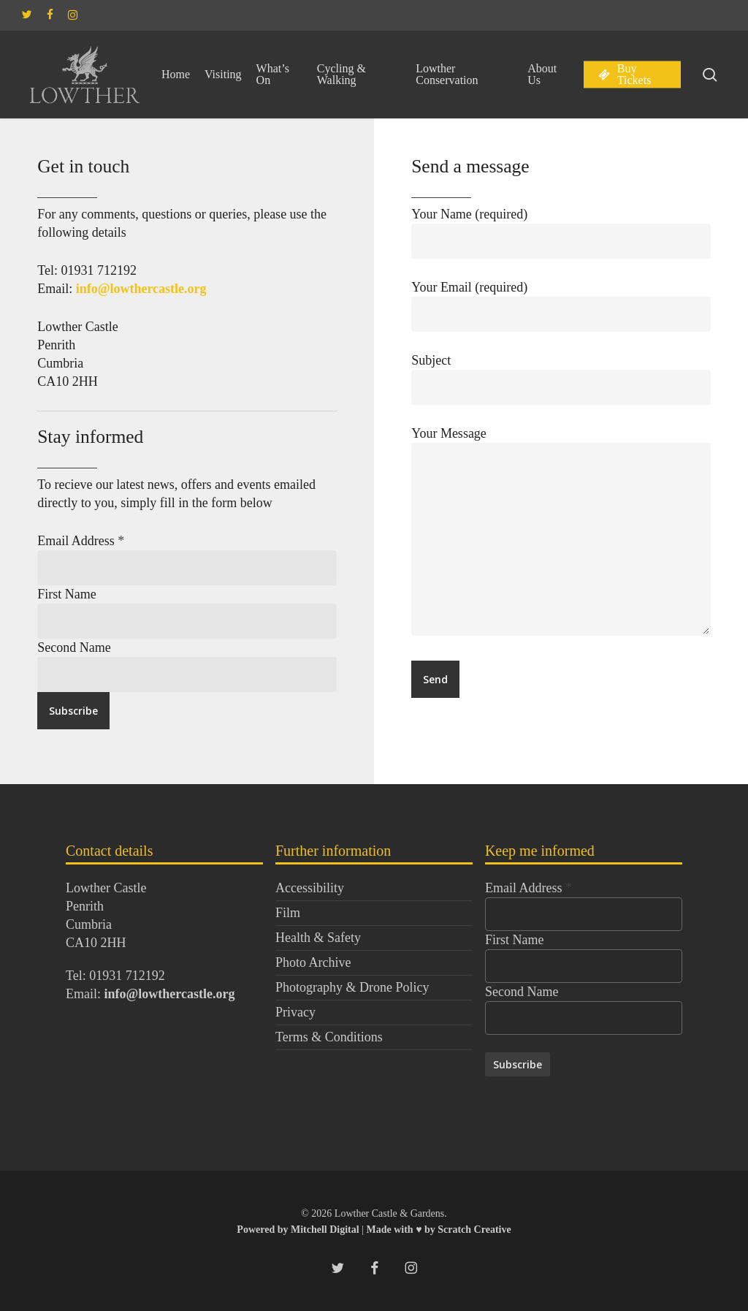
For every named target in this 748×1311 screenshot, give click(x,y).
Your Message (561, 533)
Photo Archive (313, 962)
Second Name (73, 647)
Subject (561, 379)
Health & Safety (318, 937)
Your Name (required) (561, 233)
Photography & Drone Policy (352, 987)
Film (287, 912)
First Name (66, 594)
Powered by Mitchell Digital (299, 1229)
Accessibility (309, 888)
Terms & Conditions (329, 1037)
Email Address (80, 540)
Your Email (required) (561, 306)
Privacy (295, 1012)
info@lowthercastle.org (141, 288)
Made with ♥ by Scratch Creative (438, 1229)
